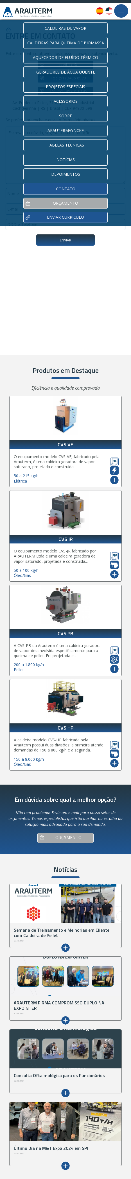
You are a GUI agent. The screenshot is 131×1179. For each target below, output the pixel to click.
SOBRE (65, 115)
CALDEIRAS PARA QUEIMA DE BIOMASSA (65, 42)
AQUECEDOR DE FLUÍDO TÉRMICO (65, 57)
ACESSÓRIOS (66, 101)
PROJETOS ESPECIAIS (65, 86)
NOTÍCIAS (66, 159)
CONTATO (65, 188)
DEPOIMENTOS (65, 174)
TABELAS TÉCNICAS (65, 145)
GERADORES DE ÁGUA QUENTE (65, 72)
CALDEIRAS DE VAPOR (65, 28)
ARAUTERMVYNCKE (66, 130)
